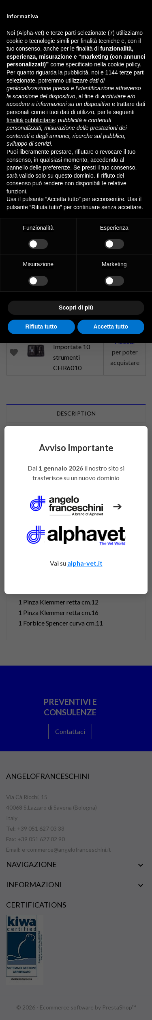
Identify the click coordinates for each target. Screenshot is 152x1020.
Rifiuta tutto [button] (41, 326)
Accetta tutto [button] (110, 326)
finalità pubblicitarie (30, 120)
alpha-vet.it (85, 563)
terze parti (132, 72)
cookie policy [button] (124, 64)
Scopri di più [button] (76, 307)
